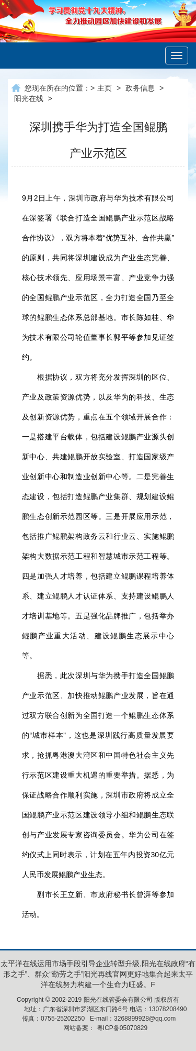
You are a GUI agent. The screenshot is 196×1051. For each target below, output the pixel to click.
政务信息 (140, 88)
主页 (104, 88)
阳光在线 (28, 98)
